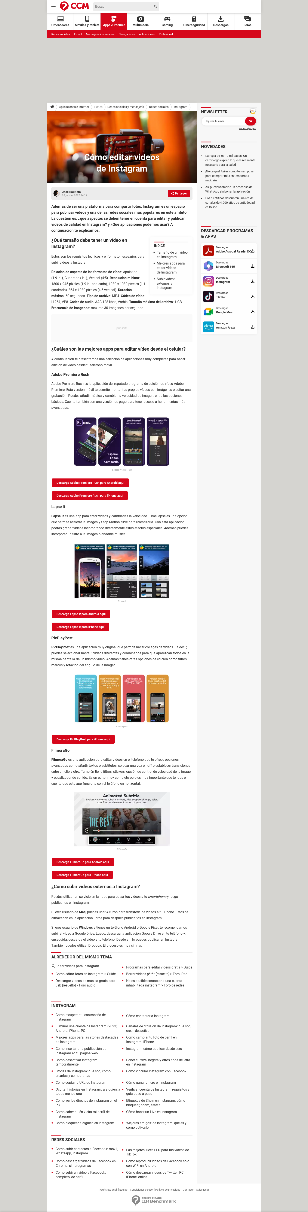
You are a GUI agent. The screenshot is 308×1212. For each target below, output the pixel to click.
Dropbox (94, 945)
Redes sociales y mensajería (125, 107)
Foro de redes (174, 985)
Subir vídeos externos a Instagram (166, 283)
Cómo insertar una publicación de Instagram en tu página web (81, 1051)
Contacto (188, 1189)
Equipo (123, 1189)
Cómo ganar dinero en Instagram (151, 1082)
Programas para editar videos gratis (153, 967)
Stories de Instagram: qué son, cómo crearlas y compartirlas (83, 1073)
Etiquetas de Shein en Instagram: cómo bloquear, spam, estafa (155, 1102)
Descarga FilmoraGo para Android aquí (82, 862)
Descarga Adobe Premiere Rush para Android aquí (90, 482)
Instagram (180, 107)
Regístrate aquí (108, 1189)
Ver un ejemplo (247, 128)
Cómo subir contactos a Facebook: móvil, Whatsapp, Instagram (87, 1151)
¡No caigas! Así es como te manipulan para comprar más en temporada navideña (230, 176)
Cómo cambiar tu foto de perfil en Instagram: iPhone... (151, 1039)
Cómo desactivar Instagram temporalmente (76, 1062)
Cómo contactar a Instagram (147, 1016)
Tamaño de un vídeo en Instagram (172, 254)
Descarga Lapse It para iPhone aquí (80, 627)
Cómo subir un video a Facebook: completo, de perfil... (81, 1174)
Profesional (166, 34)
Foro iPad (180, 974)
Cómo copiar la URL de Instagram (81, 1082)
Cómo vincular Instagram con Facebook (156, 1071)
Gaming (167, 21)
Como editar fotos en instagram (80, 974)
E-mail (78, 34)
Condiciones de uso (141, 1189)
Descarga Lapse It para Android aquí (81, 614)
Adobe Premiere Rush (67, 384)
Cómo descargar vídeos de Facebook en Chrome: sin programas (86, 1163)
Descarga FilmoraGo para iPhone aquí (82, 875)
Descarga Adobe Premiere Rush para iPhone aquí (89, 495)
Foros (248, 21)
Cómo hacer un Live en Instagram (151, 1112)
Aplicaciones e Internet (74, 107)
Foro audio (87, 985)
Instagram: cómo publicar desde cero (154, 1049)
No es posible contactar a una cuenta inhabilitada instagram (154, 983)
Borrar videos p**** (140, 974)
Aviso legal (202, 1189)
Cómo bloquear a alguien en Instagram (85, 1123)
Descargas (221, 21)
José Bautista (71, 192)
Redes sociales (60, 34)
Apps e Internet (114, 21)
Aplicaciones (147, 34)
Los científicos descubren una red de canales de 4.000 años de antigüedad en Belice (230, 202)
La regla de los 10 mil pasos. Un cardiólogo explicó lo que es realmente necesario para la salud (230, 160)
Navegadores (127, 34)
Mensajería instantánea (100, 34)
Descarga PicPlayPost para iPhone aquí (83, 739)
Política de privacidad (167, 1189)
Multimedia (141, 21)
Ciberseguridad (194, 21)
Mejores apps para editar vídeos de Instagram (171, 267)
